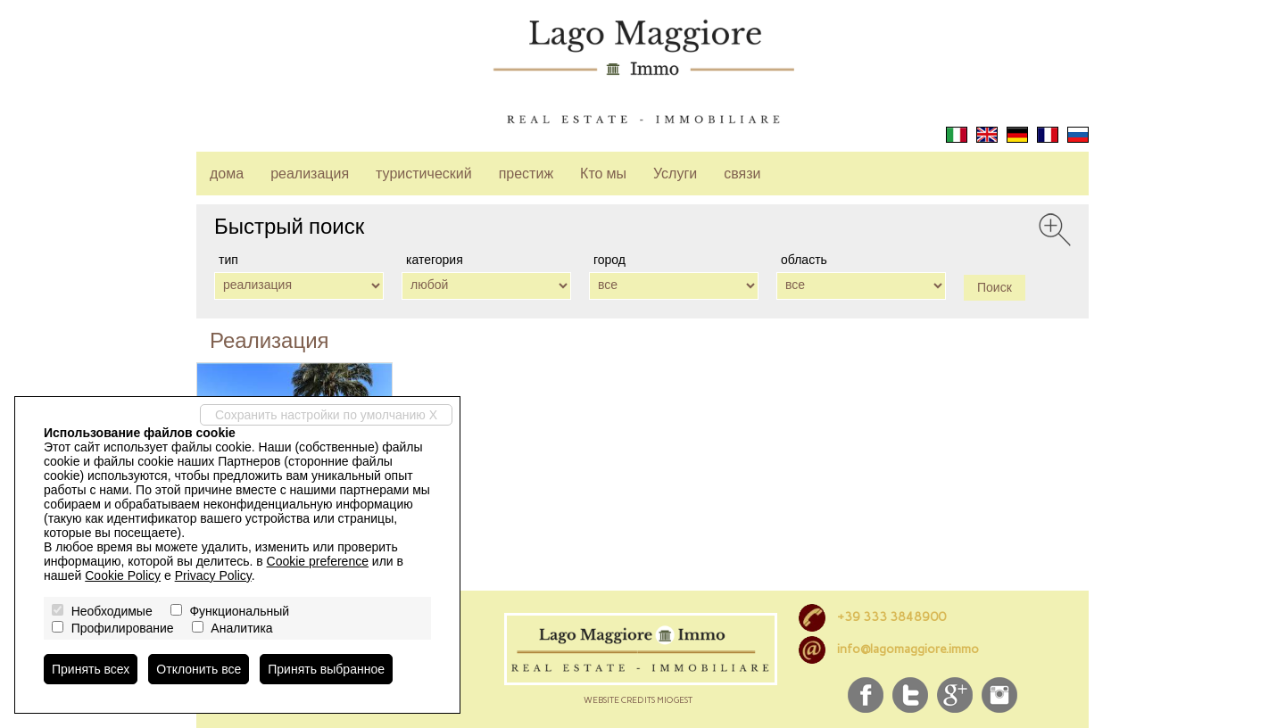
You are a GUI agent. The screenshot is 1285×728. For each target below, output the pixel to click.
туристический (424, 173)
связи (742, 173)
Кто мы (603, 173)
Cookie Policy (123, 575)
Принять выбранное (326, 669)
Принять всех (90, 669)
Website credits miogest (638, 700)
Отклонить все (198, 669)
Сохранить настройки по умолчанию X (326, 415)
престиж (526, 173)
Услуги (675, 173)
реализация (309, 173)
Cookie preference (318, 561)
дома (227, 173)
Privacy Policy (213, 575)
